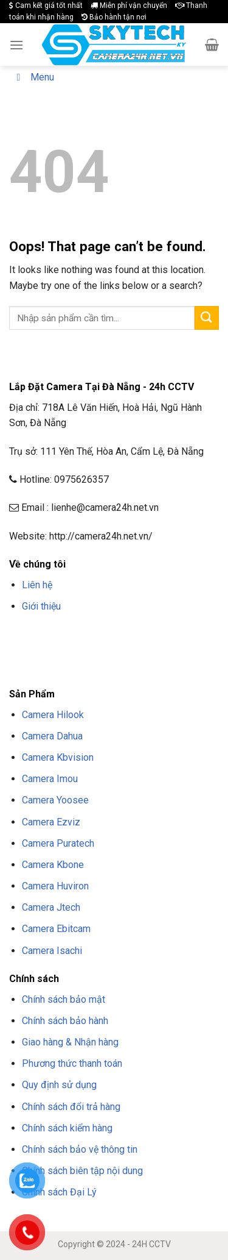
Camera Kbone (53, 864)
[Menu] (16, 45)
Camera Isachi (52, 950)
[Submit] (207, 318)
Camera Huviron (55, 886)
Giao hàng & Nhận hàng (70, 1042)
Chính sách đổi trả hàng (71, 1106)
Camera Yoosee (55, 800)
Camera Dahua (52, 736)
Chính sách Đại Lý (59, 1192)
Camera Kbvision (58, 757)
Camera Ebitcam (56, 928)
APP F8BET (95, 651)
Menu (33, 77)
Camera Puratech (58, 843)
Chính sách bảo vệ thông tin (79, 1149)
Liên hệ (37, 585)
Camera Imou (50, 779)
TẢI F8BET (56, 651)
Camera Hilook (53, 715)
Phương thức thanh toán (72, 1063)
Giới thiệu (41, 606)
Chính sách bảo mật (63, 999)
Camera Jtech (51, 907)
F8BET (19, 635)
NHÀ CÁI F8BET (128, 635)
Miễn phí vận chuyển (129, 5)
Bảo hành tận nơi (114, 17)
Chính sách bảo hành (65, 1021)
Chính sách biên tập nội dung (82, 1170)
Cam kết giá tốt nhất (46, 5)
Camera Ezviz (51, 822)
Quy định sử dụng (59, 1085)
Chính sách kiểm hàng (67, 1128)
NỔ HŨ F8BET (139, 651)
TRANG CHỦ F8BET (67, 635)
